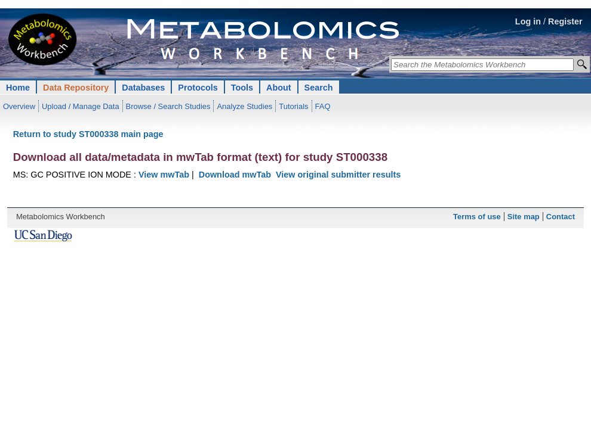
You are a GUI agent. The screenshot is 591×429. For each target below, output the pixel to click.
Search (318, 87)
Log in (528, 21)
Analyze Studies (244, 106)
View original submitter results (338, 174)
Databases (143, 87)
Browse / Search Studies (168, 106)
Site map (523, 216)
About (278, 87)
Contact (560, 216)
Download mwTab (235, 174)
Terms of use (477, 216)
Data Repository (76, 87)
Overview (19, 106)
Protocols (197, 87)
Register (565, 21)
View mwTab (163, 174)
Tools (242, 87)
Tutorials (293, 106)
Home (18, 87)
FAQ (323, 106)
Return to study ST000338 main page (88, 134)
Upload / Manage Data (80, 106)
